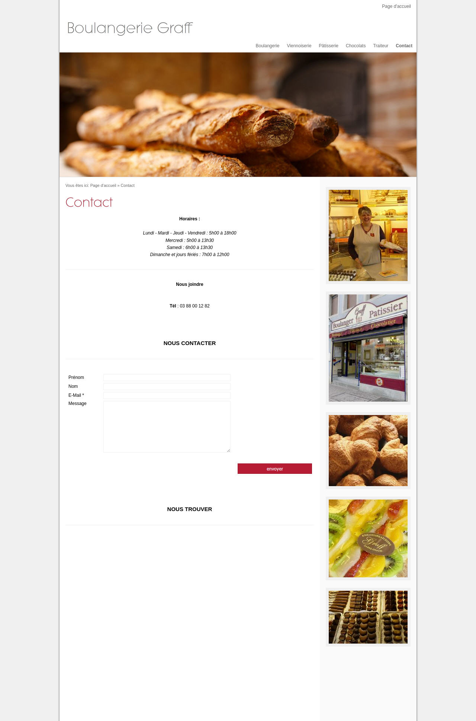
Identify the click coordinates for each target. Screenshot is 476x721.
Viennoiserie (299, 45)
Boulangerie (267, 45)
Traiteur (380, 45)
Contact (404, 45)
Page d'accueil (396, 6)
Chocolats (356, 45)
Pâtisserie (328, 45)
